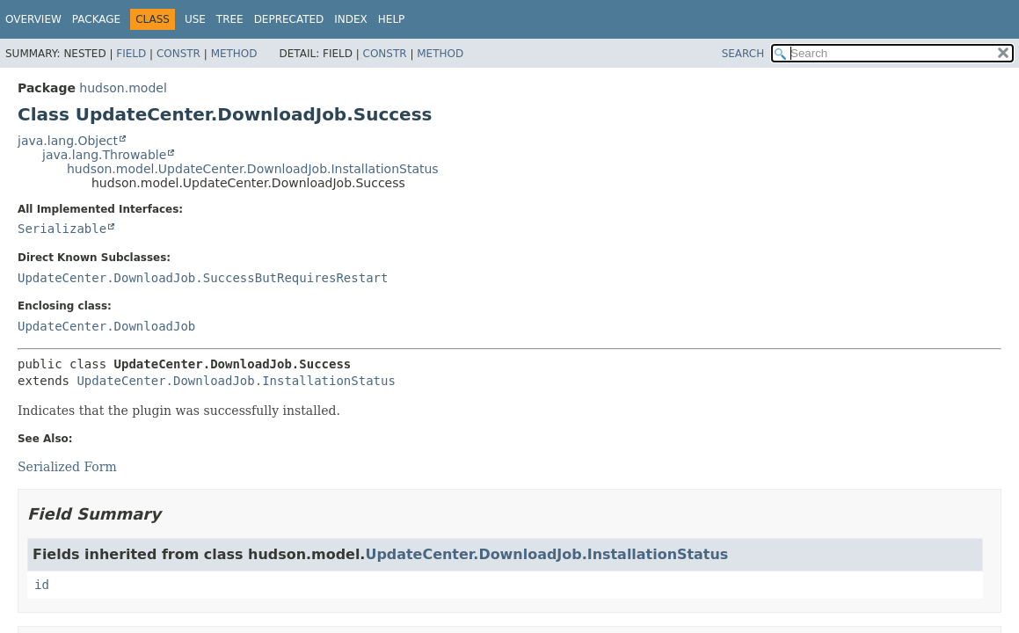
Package (96, 19)
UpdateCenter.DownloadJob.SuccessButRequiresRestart (203, 278)
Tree (230, 19)
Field (131, 53)
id (41, 585)
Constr (178, 53)
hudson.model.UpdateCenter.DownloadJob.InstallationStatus (253, 169)
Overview (33, 19)
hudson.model (122, 88)
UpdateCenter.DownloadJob (106, 326)
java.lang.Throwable (104, 155)
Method (234, 53)
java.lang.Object (68, 141)
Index (351, 19)
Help (391, 19)
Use (195, 19)
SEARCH (743, 53)
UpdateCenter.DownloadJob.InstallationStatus (235, 381)
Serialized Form (67, 467)
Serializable (62, 229)
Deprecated (289, 19)
